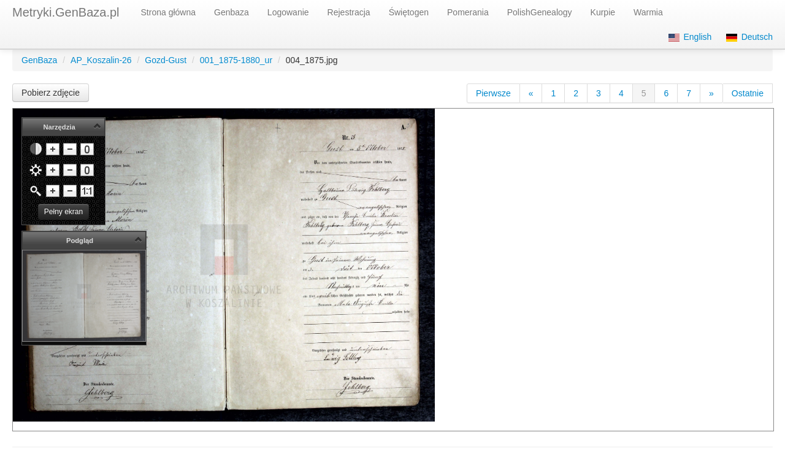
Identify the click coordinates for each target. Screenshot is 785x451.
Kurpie (603, 12)
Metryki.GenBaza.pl (66, 12)
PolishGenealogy (539, 12)
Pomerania (468, 12)
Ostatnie (748, 93)
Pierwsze (493, 93)
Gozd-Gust (165, 60)
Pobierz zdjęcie (50, 93)
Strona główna (168, 12)
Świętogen (409, 12)
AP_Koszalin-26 (101, 60)
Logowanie (288, 12)
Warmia (648, 12)
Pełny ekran (63, 211)
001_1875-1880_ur (236, 60)
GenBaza (39, 60)
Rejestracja (348, 12)
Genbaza (231, 12)
